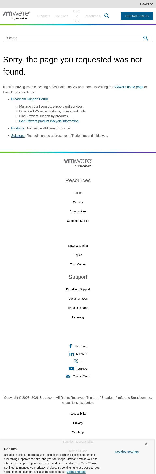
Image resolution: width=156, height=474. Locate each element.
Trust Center (78, 264)
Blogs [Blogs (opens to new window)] (77, 192)
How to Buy (76, 16)
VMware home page (128, 87)
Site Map (78, 432)
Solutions (61, 16)
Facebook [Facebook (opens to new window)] (78, 346)
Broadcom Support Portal (29, 99)
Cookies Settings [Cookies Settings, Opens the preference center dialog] (127, 451)
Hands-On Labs (78, 308)
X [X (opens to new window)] (78, 361)
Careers (78, 202)
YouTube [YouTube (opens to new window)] (78, 368)
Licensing (78, 317)
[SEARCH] (69, 38)
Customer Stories (78, 220)
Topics (78, 255)
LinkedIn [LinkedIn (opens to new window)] (78, 353)
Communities (78, 211)
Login (146, 3)
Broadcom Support (78, 289)
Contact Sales (78, 376)
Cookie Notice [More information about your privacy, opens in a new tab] (76, 471)
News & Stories (78, 245)
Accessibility (78, 413)
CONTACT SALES (137, 16)
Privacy (78, 423)
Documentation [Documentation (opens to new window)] (78, 298)
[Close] (146, 444)
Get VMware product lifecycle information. (49, 121)
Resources (92, 16)
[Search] (145, 38)
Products (43, 16)
